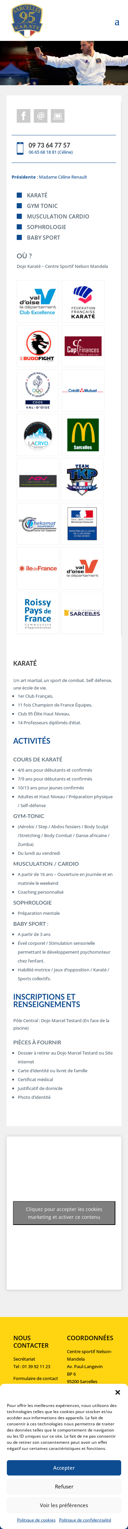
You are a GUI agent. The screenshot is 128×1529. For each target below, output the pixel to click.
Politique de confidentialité (85, 1520)
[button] (117, 1392)
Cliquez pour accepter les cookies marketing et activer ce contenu (64, 1213)
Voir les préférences (64, 1505)
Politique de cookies (36, 1520)
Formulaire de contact (35, 1378)
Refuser (64, 1486)
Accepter (64, 1467)
